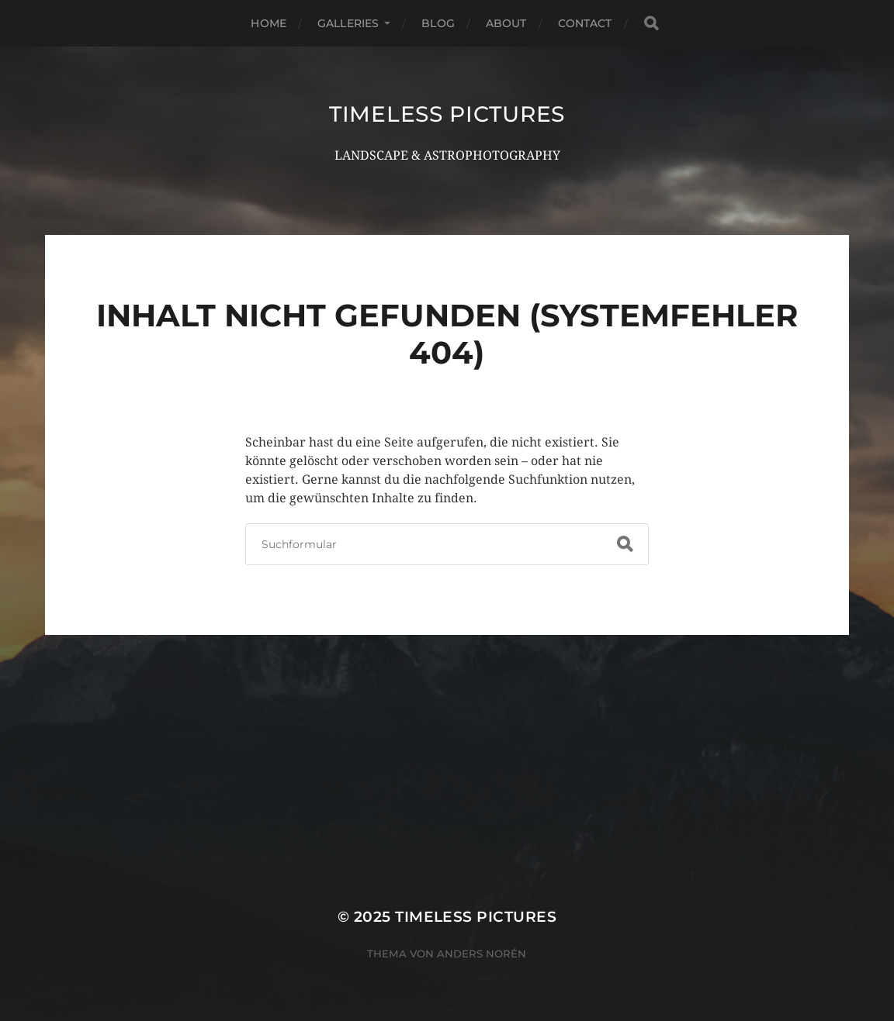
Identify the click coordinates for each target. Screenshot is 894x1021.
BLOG (438, 23)
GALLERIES (348, 23)
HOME (268, 23)
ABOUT (506, 23)
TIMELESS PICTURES (447, 114)
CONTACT (585, 23)
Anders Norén (481, 953)
